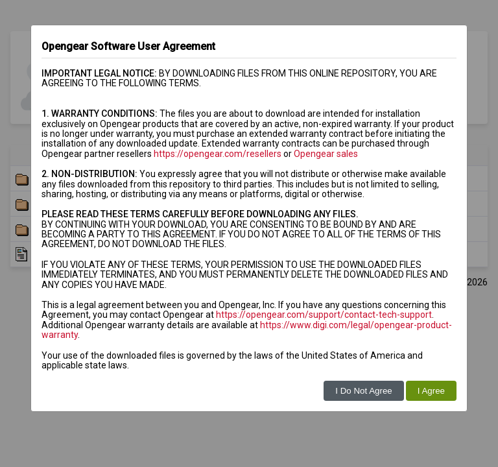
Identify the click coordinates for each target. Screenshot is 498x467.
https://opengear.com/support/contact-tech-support (324, 314)
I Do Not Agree (363, 391)
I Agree (431, 391)
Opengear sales (326, 154)
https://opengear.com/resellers (217, 154)
